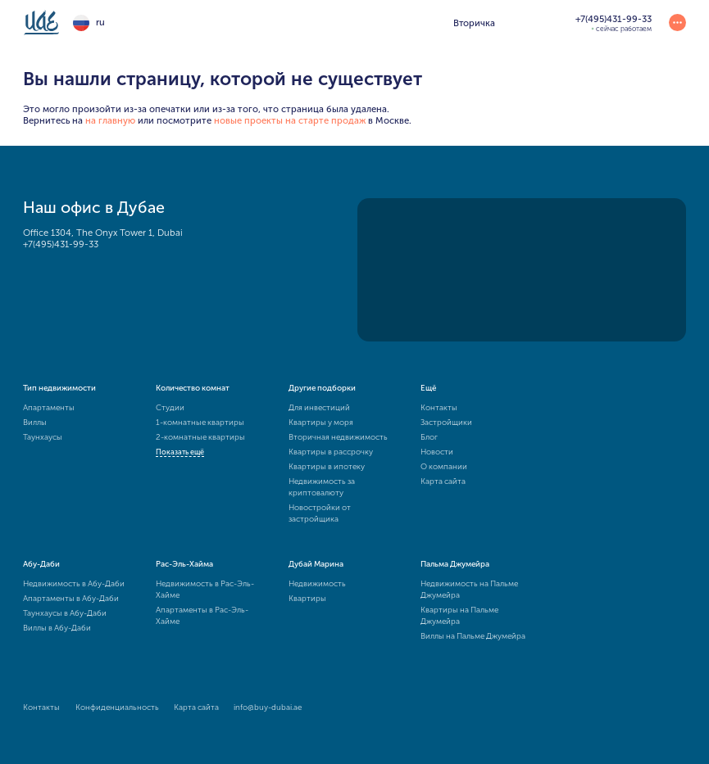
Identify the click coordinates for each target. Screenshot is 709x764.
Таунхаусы (42, 437)
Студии (170, 408)
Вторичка (474, 23)
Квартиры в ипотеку (327, 467)
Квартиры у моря (321, 422)
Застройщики (446, 422)
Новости (436, 452)
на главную (110, 120)
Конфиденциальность (117, 707)
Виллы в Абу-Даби (57, 628)
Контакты (438, 408)
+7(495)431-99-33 (60, 244)
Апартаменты (49, 408)
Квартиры (307, 599)
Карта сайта (443, 481)
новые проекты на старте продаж (290, 120)
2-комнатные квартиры (200, 437)
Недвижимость (317, 584)
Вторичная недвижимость (338, 437)
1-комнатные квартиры (200, 422)
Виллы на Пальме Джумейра (472, 636)
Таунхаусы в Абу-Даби (65, 613)
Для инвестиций (319, 408)
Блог (429, 437)
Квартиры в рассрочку (331, 452)
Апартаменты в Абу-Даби (71, 599)
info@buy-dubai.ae (268, 707)
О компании (443, 467)
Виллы (35, 422)
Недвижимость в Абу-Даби (74, 584)
